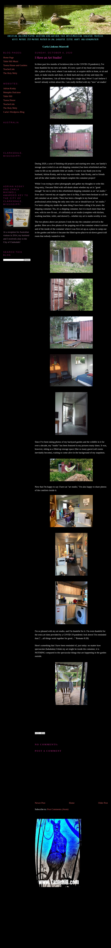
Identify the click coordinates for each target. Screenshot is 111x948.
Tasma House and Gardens (15, 65)
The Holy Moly (10, 73)
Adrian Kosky (9, 88)
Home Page (8, 57)
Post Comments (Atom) (58, 809)
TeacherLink (8, 69)
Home (71, 803)
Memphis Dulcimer (12, 92)
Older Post (103, 803)
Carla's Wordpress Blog (13, 112)
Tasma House (9, 100)
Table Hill (7, 96)
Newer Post (40, 803)
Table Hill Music (10, 61)
